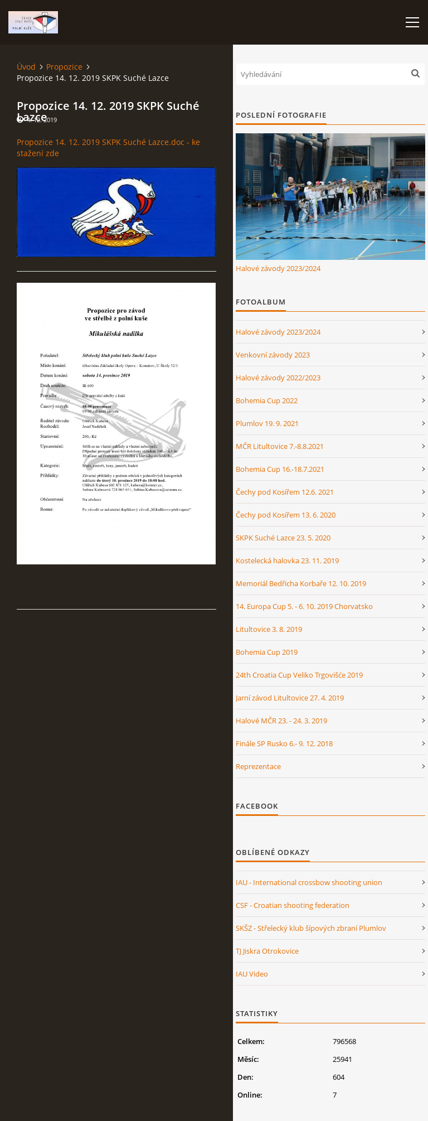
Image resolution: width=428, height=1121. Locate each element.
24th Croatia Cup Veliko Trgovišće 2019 (299, 675)
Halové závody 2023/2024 (278, 268)
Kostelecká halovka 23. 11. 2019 (287, 560)
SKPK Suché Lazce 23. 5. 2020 (283, 538)
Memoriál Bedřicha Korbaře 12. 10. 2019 (301, 583)
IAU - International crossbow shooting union (309, 882)
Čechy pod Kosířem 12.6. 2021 (285, 492)
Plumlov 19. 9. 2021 (267, 423)
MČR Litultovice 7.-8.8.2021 (280, 446)
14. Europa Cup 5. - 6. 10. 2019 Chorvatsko (304, 606)
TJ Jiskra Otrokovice (267, 951)
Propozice (64, 66)
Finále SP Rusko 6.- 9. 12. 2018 (284, 743)
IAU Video (252, 974)
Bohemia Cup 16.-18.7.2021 (280, 469)
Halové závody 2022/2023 (278, 378)
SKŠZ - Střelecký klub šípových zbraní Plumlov (311, 928)
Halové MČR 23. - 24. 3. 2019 (281, 721)
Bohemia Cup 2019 (267, 652)
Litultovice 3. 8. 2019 (269, 629)
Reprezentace (258, 766)
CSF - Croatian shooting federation (292, 905)
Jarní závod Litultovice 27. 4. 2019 (290, 698)
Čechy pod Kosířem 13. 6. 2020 (285, 515)
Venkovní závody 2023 (273, 355)
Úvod (26, 66)
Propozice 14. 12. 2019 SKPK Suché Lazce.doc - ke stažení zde (108, 147)
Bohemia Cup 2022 (267, 400)
